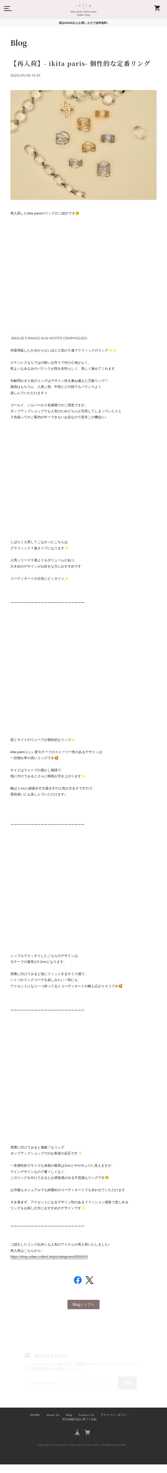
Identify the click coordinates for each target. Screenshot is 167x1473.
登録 (126, 1392)
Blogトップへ (83, 1313)
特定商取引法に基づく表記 (79, 1428)
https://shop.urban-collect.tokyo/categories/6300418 (49, 1266)
